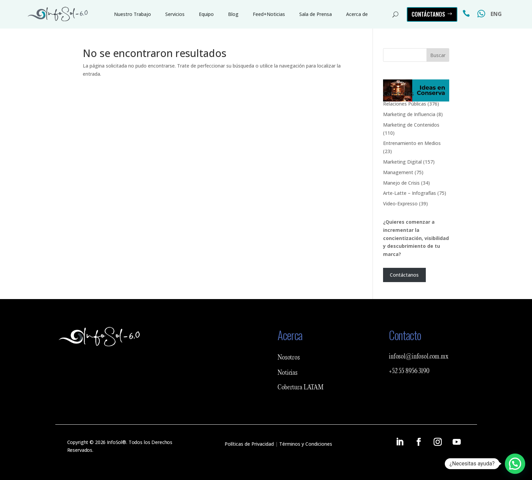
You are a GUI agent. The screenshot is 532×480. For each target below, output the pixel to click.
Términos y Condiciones (305, 444)
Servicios (175, 14)
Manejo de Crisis (401, 183)
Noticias (288, 373)
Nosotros (289, 357)
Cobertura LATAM (301, 387)
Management (398, 172)
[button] (515, 464)
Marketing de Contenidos (411, 125)
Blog (233, 14)
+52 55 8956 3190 (409, 371)
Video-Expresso (400, 203)
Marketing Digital (402, 162)
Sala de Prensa (315, 14)
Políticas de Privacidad (249, 444)
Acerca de (357, 14)
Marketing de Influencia (409, 114)
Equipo (206, 14)
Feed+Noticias (269, 14)
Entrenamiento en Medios (412, 143)
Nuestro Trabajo (132, 14)
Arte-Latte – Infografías (409, 193)
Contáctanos (428, 14)
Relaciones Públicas (404, 103)
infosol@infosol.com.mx (419, 356)
